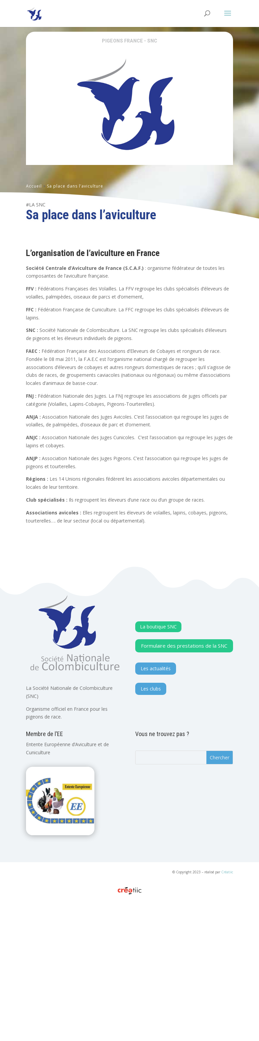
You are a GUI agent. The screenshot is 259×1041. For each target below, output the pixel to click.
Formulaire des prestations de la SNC (184, 788)
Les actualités (156, 811)
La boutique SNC (158, 769)
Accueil (34, 186)
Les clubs (151, 831)
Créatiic (227, 1015)
